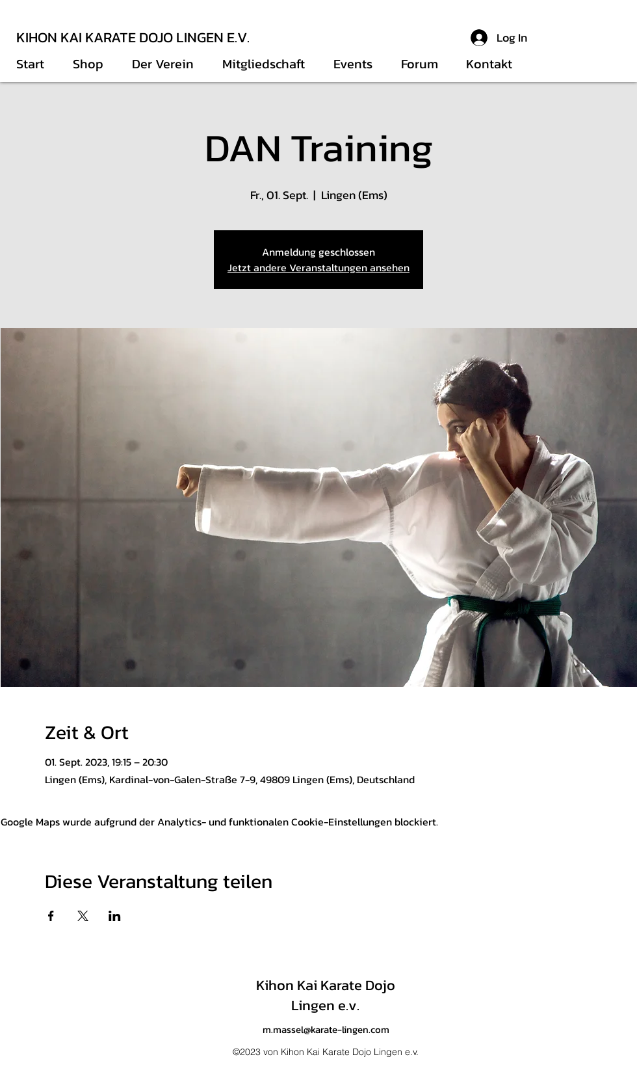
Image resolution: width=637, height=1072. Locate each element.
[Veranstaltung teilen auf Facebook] (51, 916)
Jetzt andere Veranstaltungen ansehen (319, 267)
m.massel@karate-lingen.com (326, 1029)
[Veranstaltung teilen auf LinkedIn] (115, 916)
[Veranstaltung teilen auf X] (83, 916)
